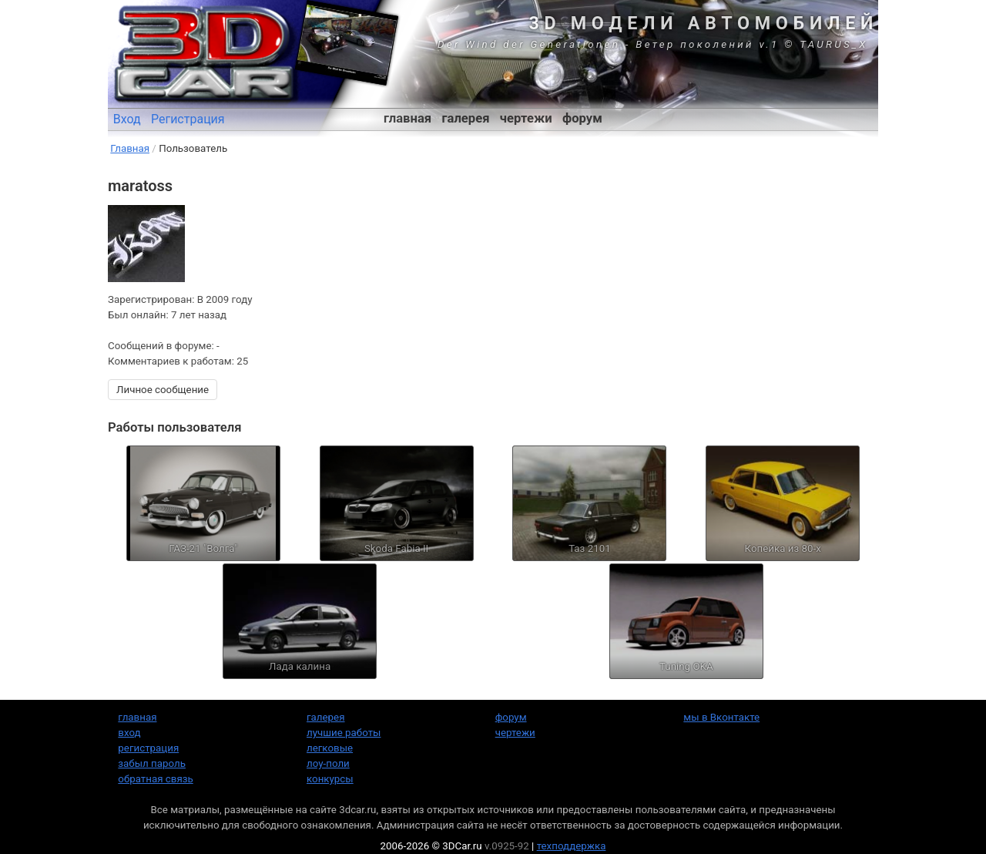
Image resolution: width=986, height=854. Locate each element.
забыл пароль (152, 763)
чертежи (526, 118)
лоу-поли (328, 763)
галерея (466, 118)
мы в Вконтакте (721, 717)
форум (582, 118)
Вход (127, 119)
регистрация (148, 748)
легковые (330, 748)
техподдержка (571, 846)
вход (129, 732)
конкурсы (330, 779)
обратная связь (155, 779)
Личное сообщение (162, 389)
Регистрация (188, 119)
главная (407, 118)
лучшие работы (344, 732)
